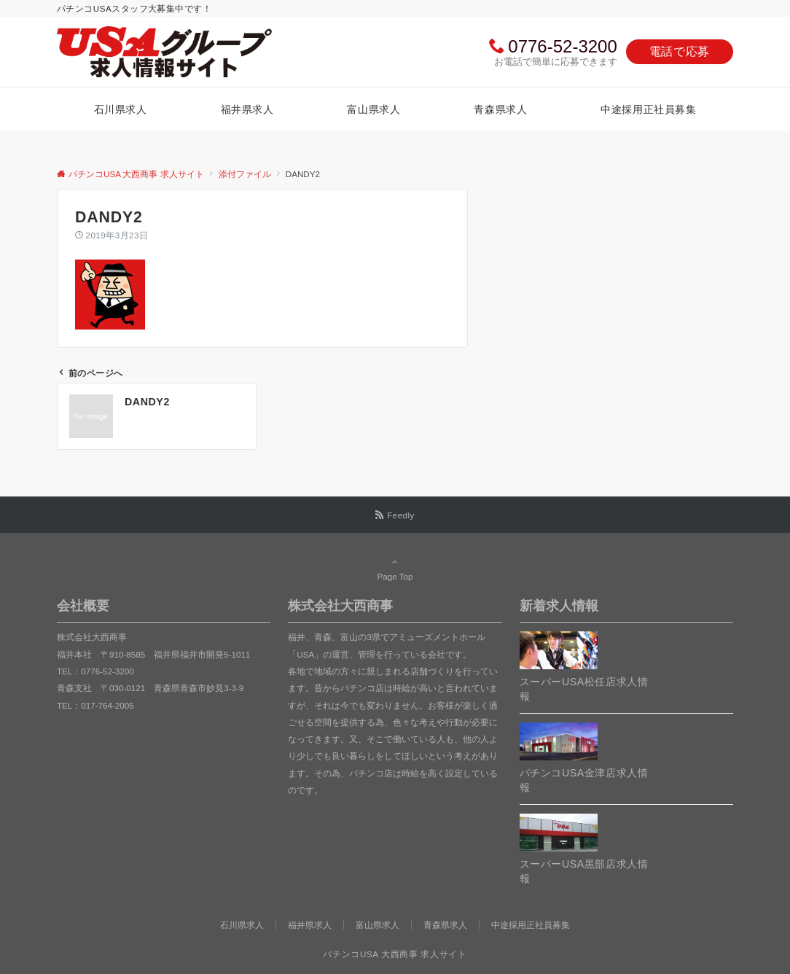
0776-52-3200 (562, 46)
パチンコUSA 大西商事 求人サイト (394, 954)
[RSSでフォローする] (395, 515)
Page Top (395, 568)
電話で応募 (679, 51)
